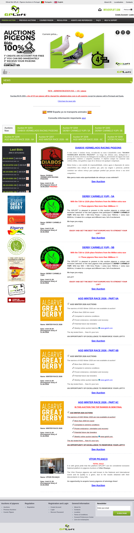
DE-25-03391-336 (10, 172)
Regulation (62, 20)
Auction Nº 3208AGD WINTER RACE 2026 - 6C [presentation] (88, 138)
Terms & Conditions (81, 514)
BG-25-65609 (8, 158)
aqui (84, 118)
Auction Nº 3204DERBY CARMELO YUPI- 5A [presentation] (76, 129)
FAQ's (98, 20)
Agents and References (81, 20)
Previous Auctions (27, 20)
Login (131, 15)
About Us (77, 507)
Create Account (121, 15)
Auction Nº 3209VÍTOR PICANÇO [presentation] (116, 138)
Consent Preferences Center (84, 517)
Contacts (129, 2)
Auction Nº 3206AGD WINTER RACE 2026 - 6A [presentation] (19, 138)
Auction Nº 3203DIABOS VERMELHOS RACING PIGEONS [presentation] (37, 129)
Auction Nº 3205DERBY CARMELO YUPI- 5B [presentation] (108, 129)
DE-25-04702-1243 (10, 165)
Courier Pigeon (46, 20)
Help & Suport (110, 20)
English (58, 2)
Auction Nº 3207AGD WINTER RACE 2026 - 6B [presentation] (53, 138)
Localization (118, 2)
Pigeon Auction (8, 20)
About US (107, 2)
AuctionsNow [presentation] (9, 129)
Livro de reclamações (81, 519)
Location (77, 512)
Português (46, 2)
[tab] (8, 129)
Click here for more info (67, 101)
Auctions (7, 507)
